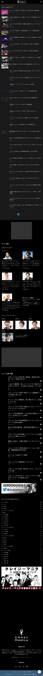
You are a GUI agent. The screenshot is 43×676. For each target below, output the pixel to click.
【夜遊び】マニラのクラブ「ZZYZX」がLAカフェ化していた (23, 111)
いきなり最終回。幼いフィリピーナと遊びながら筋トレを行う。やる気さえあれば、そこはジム (25, 386)
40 (40, 417)
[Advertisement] (21, 230)
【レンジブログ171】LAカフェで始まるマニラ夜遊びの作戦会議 (24, 50)
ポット (9, 380)
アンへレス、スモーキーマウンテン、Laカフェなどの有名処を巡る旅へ (25, 184)
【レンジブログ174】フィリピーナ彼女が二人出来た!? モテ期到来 (24, 44)
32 (40, 451)
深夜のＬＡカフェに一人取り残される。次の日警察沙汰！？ (23, 124)
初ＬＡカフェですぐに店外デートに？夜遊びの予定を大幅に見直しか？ (25, 171)
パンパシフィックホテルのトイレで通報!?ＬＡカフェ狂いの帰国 (24, 117)
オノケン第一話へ (6, 268)
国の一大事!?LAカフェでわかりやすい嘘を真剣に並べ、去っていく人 (25, 64)
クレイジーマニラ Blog (22, 671)
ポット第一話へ (5, 289)
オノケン (9, 389)
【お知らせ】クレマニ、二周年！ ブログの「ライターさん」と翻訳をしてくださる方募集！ (31, 304)
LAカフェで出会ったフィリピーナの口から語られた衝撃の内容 (23, 97)
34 (40, 438)
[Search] (41, 2)
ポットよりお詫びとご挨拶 (17, 455)
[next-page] (24, 214)
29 (40, 463)
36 (40, 424)
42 (40, 396)
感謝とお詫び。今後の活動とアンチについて (24, 441)
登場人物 (29, 671)
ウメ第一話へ (25, 289)
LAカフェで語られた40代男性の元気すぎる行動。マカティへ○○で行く (25, 70)
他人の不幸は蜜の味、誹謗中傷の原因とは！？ (24, 427)
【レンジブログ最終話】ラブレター (20, 462)
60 (40, 380)
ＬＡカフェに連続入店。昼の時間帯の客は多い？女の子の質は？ (24, 151)
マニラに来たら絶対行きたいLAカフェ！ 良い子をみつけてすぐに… (24, 178)
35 (40, 429)
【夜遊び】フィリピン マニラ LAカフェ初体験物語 (21, 104)
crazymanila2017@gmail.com (24, 657)
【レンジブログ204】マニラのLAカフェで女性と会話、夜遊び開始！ (25, 10)
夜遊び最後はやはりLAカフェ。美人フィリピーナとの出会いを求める (25, 131)
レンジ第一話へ (26, 268)
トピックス (14, 671)
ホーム (2, 5)
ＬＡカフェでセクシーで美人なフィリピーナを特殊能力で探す (23, 91)
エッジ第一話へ (5, 310)
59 (40, 389)
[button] (2, 2)
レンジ (9, 396)
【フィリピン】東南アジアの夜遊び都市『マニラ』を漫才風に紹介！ (25, 30)
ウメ (9, 438)
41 (40, 403)
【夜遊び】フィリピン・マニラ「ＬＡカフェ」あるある (22, 84)
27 (40, 479)
